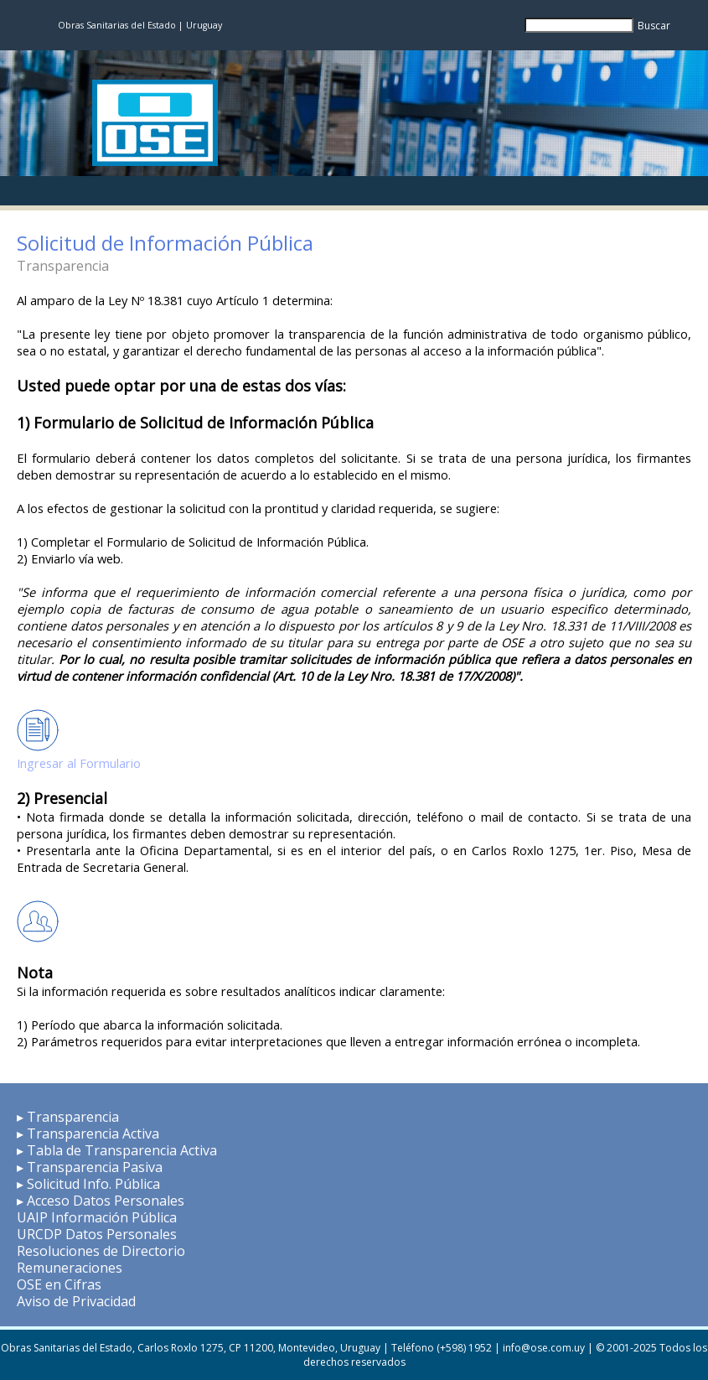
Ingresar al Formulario (79, 763)
